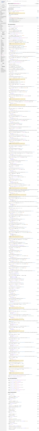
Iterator (13, 61)
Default (13, 276)
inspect (11, 169)
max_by (11, 259)
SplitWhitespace (2, 60)
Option (22, 46)
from (12, 409)
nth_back (11, 46)
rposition (11, 243)
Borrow (12, 398)
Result (23, 35)
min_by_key (11, 263)
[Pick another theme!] (7, 1)
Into (12, 411)
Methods (3, 7)
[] (36, 3)
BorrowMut (12, 403)
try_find (11, 232)
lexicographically (23, 342)
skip (10, 146)
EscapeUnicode (2, 45)
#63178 (22, 236)
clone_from (11, 30)
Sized (12, 54)
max (10, 247)
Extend (15, 276)
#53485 (22, 360)
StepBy (21, 84)
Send (0, 18)
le (10, 343)
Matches (2, 49)
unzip (11, 275)
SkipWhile (23, 132)
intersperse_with (12, 101)
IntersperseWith (26, 101)
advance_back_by (12, 42)
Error (11, 418)
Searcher (16, 383)
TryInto (13, 423)
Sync (0, 19)
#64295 (23, 319)
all (10, 216)
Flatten (17, 161)
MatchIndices (2, 48)
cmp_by (11, 304)
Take (18, 149)
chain (11, 87)
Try (11, 51)
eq (10, 322)
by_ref (11, 173)
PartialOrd (14, 340)
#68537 (24, 143)
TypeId (18, 396)
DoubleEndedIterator (15, 37)
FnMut (11, 50)
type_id (12, 396)
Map (18, 108)
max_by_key (11, 255)
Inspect (20, 169)
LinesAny (2, 47)
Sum (11, 293)
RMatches (2, 52)
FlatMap (21, 157)
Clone (1, 11)
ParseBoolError (2, 50)
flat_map (11, 157)
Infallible (18, 235)
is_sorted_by (12, 363)
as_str (1, 8)
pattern (1, 36)
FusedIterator (14, 375)
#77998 (24, 13)
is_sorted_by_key (12, 369)
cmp (10, 299)
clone (11, 28)
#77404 (24, 79)
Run (37, 17)
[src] (38, 3)
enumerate (11, 124)
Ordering (21, 261)
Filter (22, 116)
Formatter (17, 35)
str (12, 3)
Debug (16, 34)
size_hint (11, 68)
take (10, 149)
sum (10, 291)
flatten (11, 161)
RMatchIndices (2, 51)
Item (25, 46)
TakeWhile (23, 136)
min (10, 251)
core (2, 32)
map (10, 108)
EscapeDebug (2, 43)
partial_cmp (12, 311)
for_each (11, 112)
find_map (11, 228)
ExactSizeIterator (16, 245)
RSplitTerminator (17, 3)
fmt (10, 35)
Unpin (1, 20)
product (11, 295)
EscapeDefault (2, 44)
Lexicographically (11, 309)
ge (10, 352)
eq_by (11, 327)
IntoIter (25, 87)
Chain (20, 87)
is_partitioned (12, 191)
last (10, 74)
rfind (11, 57)
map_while (11, 140)
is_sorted (11, 357)
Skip (18, 146)
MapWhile (24, 140)
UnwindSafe (1, 21)
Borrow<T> (1, 25)
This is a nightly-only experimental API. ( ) (17, 43)
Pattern (22, 5)
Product (12, 297)
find (10, 224)
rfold (11, 53)
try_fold (11, 198)
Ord (13, 249)
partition (11, 180)
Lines (1, 46)
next (10, 66)
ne (10, 334)
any (10, 220)
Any (0, 24)
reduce (11, 212)
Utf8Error (2, 61)
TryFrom (13, 416)
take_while (11, 136)
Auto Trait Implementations (3, 16)
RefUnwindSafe (1, 17)
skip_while (11, 132)
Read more (16, 29)
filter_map (11, 120)
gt (10, 348)
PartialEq (14, 324)
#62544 (25, 194)
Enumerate (17, 124)
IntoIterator (12, 89)
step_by (11, 84)
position (11, 239)
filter (11, 116)
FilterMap (22, 120)
